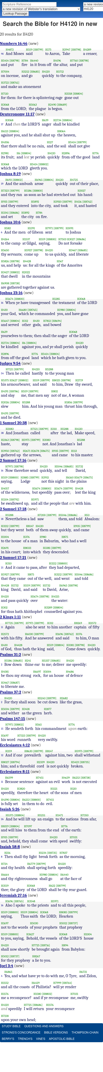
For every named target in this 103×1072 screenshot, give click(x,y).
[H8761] (14, 82)
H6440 (34, 60)
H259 (8, 751)
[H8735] (85, 762)
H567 (60, 261)
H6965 (39, 180)
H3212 (25, 71)
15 (2, 728)
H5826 (5, 261)
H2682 (64, 698)
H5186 (28, 190)
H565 (38, 724)
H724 (4, 864)
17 (2, 124)
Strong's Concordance (21, 1032)
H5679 (78, 477)
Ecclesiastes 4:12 (15, 745)
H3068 (5, 104)
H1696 (59, 634)
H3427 (5, 272)
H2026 (5, 402)
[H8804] (78, 93)
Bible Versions (56, 1032)
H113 (74, 451)
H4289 (87, 49)
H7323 (5, 190)
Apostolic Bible (62, 1039)
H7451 (39, 777)
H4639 (66, 777)
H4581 (5, 671)
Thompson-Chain (85, 1032)
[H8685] (35, 71)
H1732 (79, 466)
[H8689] (62, 104)
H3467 (73, 250)
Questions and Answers (44, 1026)
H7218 (5, 1016)
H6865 (8, 972)
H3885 (25, 477)
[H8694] (57, 321)
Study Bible (11, 1026)
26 (2, 819)
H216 (7, 853)
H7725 (9, 623)
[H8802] (43, 164)
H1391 (31, 228)
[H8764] (67, 983)
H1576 (5, 994)
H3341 (5, 212)
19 (2, 183)
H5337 (46, 660)
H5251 (41, 815)
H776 (95, 153)
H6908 (5, 283)
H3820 (21, 788)
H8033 (27, 548)
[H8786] (14, 391)
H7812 (47, 321)
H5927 (28, 250)
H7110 (5, 93)
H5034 (5, 709)
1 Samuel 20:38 (13, 422)
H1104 (5, 499)
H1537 (26, 239)
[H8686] (14, 212)
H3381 (46, 548)
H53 (86, 515)
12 (2, 755)
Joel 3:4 (6, 965)
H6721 (83, 972)
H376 (26, 537)
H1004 (5, 537)
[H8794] (15, 762)
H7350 (84, 815)
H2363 (5, 440)
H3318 (68, 93)
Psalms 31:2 (10, 654)
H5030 (34, 923)
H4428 (27, 261)
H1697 (5, 735)
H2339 (41, 762)
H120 (73, 788)
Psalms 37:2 (10, 692)
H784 (24, 60)
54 (2, 373)
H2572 (92, 623)
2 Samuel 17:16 (13, 460)
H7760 (74, 60)
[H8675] (45, 451)
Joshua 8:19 (10, 173)
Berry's (8, 1039)
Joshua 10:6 (10, 222)
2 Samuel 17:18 (13, 509)
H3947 (66, 49)
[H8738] (15, 283)
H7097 (28, 826)
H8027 (5, 762)
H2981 (5, 153)
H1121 (53, 788)
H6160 (70, 477)
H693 (8, 180)
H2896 (66, 153)
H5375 (5, 380)
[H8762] (87, 201)
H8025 (56, 380)
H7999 (57, 983)
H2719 (79, 380)
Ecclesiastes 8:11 (15, 771)
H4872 (10, 49)
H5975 (26, 440)
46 (2, 53)
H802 (54, 391)
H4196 (57, 60)
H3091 (69, 228)
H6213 (76, 777)
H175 (48, 49)
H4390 (5, 799)
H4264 (5, 239)
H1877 (48, 709)
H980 (43, 537)
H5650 (5, 250)
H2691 (5, 548)
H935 (4, 201)
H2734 (57, 120)
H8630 (28, 751)
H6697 (37, 671)
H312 (25, 321)
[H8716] (45, 945)
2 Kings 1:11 (10, 617)
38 (2, 433)
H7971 (49, 228)
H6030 (29, 634)
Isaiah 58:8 (10, 846)
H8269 (78, 623)
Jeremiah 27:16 (13, 895)
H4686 (70, 671)
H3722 (5, 82)
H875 (65, 537)
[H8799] (38, 49)
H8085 (63, 912)
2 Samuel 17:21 (13, 557)
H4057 (5, 488)
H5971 (35, 499)
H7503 (62, 239)
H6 (18, 153)
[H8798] (76, 49)
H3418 (25, 709)
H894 (65, 945)
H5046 (59, 466)
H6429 (36, 983)
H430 (4, 310)
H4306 (5, 142)
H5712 (60, 71)
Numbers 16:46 (13, 43)
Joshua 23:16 (11, 292)
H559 (29, 49)
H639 (45, 120)
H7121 (9, 369)
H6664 (5, 874)
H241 (28, 660)
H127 (50, 142)
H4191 (4, 391)
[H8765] (32, 310)
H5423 (75, 762)
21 (2, 567)
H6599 (9, 777)
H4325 (55, 596)
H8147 (30, 526)
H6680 (23, 310)
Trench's (25, 1039)
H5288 (49, 369)
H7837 (63, 853)
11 (2, 627)
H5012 (63, 923)
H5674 (9, 299)
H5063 (33, 104)
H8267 (36, 956)
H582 (7, 228)
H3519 (5, 885)
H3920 (58, 201)
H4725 (74, 180)
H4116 (78, 201)
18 (2, 519)
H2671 (26, 451)
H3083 (10, 429)
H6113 (4, 131)
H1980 (61, 310)
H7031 (73, 837)
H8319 (5, 826)
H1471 (59, 815)
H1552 (5, 983)
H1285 (56, 299)
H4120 (46, 71)
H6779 (31, 864)
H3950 (5, 451)
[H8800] (37, 190)
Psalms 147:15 (12, 718)
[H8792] (14, 499)
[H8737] (73, 923)
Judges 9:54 (10, 363)
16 (2, 302)
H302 (4, 607)
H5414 (5, 60)
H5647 (5, 321)
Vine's (40, 1039)
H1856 (68, 402)
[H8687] (15, 682)
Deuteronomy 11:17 (17, 114)
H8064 (61, 131)
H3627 (13, 380)
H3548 (31, 901)
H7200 (41, 515)
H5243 (41, 698)
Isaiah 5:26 (10, 809)
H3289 (48, 607)
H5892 (35, 201)
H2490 (52, 104)
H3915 (45, 477)
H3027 (82, 190)
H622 (52, 885)
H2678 (35, 451)
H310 (54, 429)
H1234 (42, 853)
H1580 (37, 994)
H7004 (5, 71)
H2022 (26, 272)
